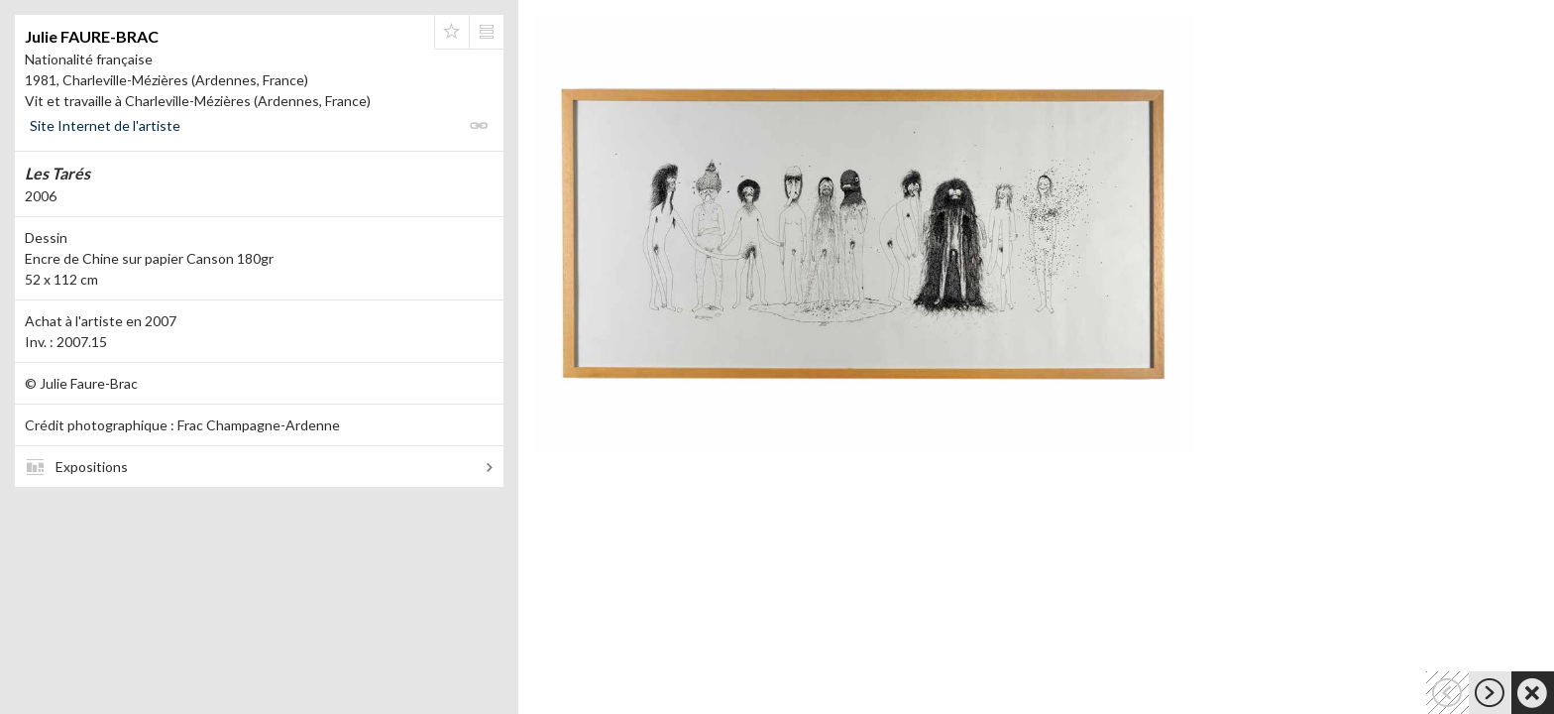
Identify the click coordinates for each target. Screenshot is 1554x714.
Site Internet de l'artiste (105, 125)
